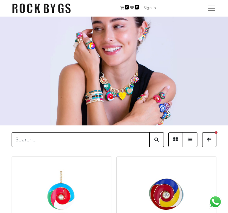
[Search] (156, 139)
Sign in (150, 8)
